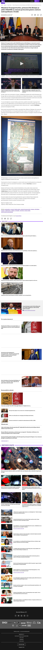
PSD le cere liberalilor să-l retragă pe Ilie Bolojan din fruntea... (21, 415)
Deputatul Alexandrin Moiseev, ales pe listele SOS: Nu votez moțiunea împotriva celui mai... (19, 280)
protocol (12, 209)
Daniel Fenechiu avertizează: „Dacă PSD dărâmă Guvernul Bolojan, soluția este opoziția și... (19, 250)
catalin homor (8, 210)
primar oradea (27, 210)
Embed (3, 75)
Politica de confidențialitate (24, 631)
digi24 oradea (17, 209)
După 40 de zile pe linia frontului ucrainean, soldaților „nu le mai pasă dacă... (16, 295)
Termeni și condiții (16, 631)
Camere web (21, 639)
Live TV (36, 1)
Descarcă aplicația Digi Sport (29, 310)
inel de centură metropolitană (7, 212)
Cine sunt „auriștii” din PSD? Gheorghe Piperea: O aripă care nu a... (16, 405)
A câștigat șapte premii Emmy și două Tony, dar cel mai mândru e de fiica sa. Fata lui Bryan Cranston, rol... (26, 549)
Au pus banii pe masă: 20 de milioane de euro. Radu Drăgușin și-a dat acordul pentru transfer (31, 307)
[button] (21, 63)
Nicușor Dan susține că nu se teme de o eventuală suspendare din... (22, 410)
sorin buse (22, 210)
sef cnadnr (17, 210)
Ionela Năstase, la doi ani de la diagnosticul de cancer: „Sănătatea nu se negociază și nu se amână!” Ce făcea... (27, 526)
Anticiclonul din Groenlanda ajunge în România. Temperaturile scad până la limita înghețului (10, 488)
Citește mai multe (4, 440)
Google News (18, 215)
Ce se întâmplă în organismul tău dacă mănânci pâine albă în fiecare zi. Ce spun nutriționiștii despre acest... (27, 578)
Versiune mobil (21, 644)
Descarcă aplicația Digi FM (18, 528)
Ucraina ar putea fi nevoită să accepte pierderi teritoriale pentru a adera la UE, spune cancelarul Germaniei (26, 556)
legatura (33, 209)
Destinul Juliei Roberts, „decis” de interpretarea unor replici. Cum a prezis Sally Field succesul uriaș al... (26, 593)
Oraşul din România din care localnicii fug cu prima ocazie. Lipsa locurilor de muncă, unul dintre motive (26, 520)
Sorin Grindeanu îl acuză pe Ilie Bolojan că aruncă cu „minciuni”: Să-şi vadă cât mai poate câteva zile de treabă (10, 381)
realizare (13, 210)
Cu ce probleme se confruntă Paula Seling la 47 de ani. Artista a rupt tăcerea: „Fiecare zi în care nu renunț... (26, 542)
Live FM (31, 1)
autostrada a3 (7, 209)
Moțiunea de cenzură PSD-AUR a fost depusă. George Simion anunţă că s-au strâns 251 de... (19, 265)
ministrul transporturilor (26, 209)
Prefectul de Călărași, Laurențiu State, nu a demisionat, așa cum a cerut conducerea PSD (10, 327)
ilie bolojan (37, 209)
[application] (21, 63)
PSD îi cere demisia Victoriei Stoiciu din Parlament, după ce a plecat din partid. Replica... (19, 235)
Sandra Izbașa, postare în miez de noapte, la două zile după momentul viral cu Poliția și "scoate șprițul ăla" (27, 534)
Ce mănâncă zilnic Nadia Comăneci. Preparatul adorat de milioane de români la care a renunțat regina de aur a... (31, 505)
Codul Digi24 (21, 637)
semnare (3, 210)
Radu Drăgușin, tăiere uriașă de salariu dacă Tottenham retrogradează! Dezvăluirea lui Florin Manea (32, 488)
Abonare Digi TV (21, 634)
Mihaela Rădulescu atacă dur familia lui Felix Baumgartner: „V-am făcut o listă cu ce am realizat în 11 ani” (26, 570)
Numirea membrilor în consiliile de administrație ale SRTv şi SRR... (22, 420)
